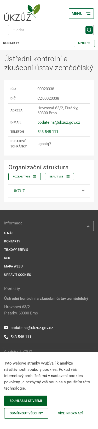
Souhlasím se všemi (26, 401)
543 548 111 (47, 131)
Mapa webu (13, 266)
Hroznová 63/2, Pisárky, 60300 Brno (21, 310)
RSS (7, 258)
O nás (8, 233)
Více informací (70, 413)
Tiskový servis (16, 250)
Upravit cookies (17, 275)
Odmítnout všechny (26, 413)
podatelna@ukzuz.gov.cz (58, 122)
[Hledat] (51, 30)
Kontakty (12, 241)
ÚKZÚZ (19, 191)
